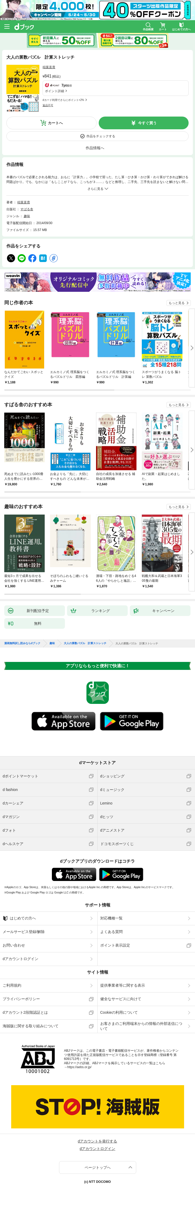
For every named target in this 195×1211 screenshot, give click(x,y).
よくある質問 (111, 932)
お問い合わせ (14, 945)
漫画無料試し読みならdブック (22, 643)
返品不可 (48, 105)
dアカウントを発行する (97, 1141)
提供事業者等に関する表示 (122, 985)
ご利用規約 (12, 985)
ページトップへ (98, 1167)
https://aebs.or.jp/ (79, 1067)
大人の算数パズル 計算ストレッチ (85, 643)
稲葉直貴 (49, 67)
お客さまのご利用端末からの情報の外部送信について (141, 1025)
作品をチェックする (100, 136)
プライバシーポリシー (21, 999)
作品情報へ (95, 148)
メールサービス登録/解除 (24, 932)
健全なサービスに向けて (120, 999)
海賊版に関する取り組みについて (31, 1026)
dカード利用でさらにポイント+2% (63, 100)
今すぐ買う (147, 123)
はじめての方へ (19, 918)
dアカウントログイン (20, 959)
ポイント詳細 (54, 91)
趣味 (27, 216)
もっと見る (177, 303)
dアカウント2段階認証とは (25, 1012)
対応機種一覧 (111, 918)
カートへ (55, 123)
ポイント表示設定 (115, 945)
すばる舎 (26, 209)
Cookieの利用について (119, 1012)
